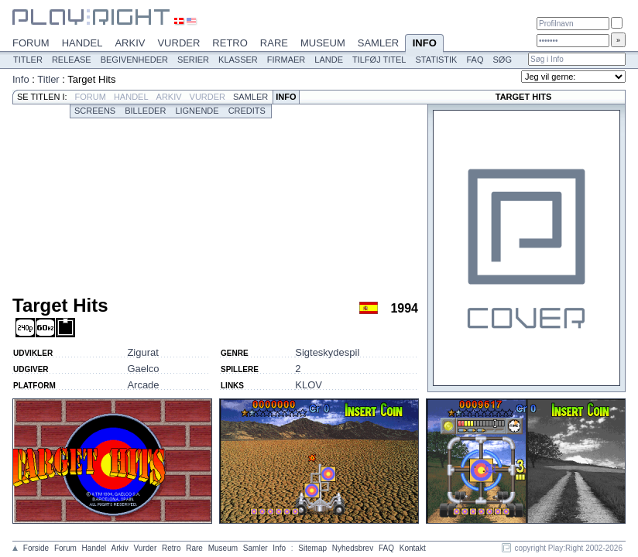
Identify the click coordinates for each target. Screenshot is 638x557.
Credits (247, 110)
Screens (94, 110)
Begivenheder (134, 59)
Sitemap (312, 548)
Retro (230, 43)
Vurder (178, 43)
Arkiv (130, 43)
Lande (328, 59)
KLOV (308, 385)
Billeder (145, 110)
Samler (378, 43)
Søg (501, 59)
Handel (82, 43)
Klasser (238, 59)
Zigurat (142, 352)
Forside (36, 548)
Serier (193, 59)
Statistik (436, 59)
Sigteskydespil (327, 352)
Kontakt (413, 548)
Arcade (143, 385)
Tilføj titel (379, 59)
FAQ (474, 59)
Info (424, 44)
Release (71, 59)
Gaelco (143, 368)
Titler (28, 59)
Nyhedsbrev (352, 548)
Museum (322, 43)
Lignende (196, 110)
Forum (31, 43)
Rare (274, 43)
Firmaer (286, 59)
